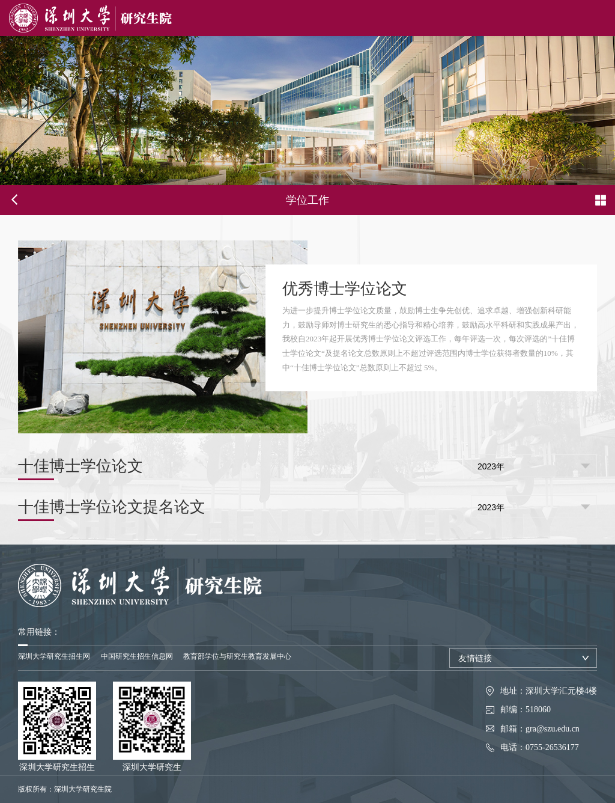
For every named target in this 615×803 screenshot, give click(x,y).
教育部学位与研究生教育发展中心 (237, 656)
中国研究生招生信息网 (137, 656)
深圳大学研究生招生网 (54, 656)
